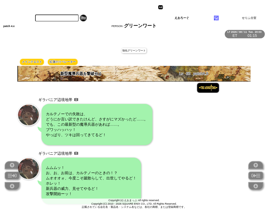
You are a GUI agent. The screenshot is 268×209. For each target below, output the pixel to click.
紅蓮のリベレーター (63, 61)
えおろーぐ (182, 17)
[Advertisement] (209, 7)
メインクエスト (32, 61)
